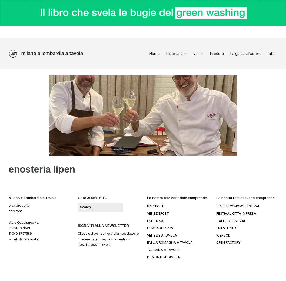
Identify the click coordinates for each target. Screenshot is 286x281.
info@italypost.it (26, 239)
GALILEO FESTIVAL (231, 221)
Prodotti (217, 53)
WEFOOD (223, 235)
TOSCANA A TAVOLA (163, 250)
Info (271, 53)
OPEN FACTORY (228, 242)
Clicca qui (85, 234)
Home (154, 53)
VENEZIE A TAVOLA (162, 235)
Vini (196, 53)
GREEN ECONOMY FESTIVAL (238, 206)
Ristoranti (174, 53)
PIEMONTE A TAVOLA (163, 257)
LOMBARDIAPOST (161, 228)
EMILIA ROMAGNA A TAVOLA (170, 242)
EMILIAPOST (156, 221)
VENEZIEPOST (158, 213)
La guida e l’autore (245, 53)
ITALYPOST (155, 206)
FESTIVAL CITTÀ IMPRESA (236, 213)
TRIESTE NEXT (227, 228)
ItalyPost (15, 211)
